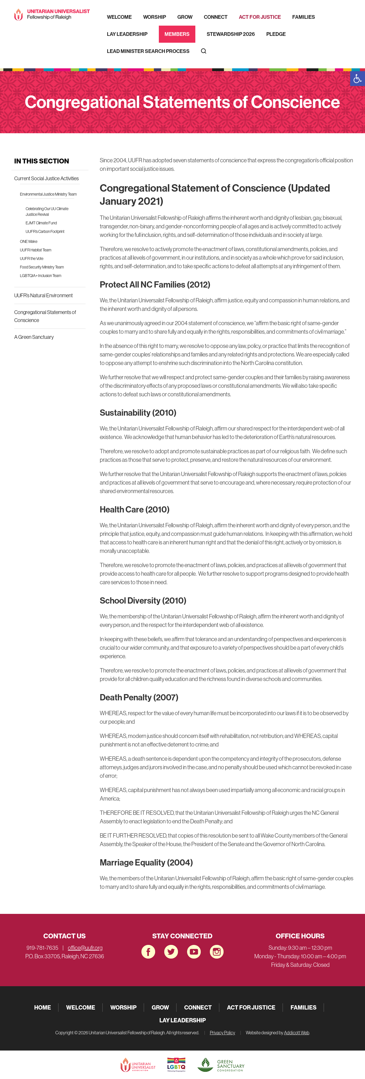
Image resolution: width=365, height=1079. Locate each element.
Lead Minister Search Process (148, 51)
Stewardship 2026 (231, 34)
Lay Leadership (127, 34)
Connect (216, 17)
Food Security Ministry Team (42, 267)
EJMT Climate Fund (41, 223)
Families (303, 17)
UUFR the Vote (31, 258)
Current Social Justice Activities (46, 178)
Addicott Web (296, 1032)
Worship (154, 17)
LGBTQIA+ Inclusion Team (40, 275)
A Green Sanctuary (34, 337)
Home (42, 1007)
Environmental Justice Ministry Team (48, 194)
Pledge (276, 34)
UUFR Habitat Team (35, 250)
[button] (357, 78)
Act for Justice (260, 17)
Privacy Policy (222, 1032)
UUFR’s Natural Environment (43, 295)
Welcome (119, 17)
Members (177, 34)
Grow (184, 17)
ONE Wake (28, 241)
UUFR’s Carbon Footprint (45, 231)
